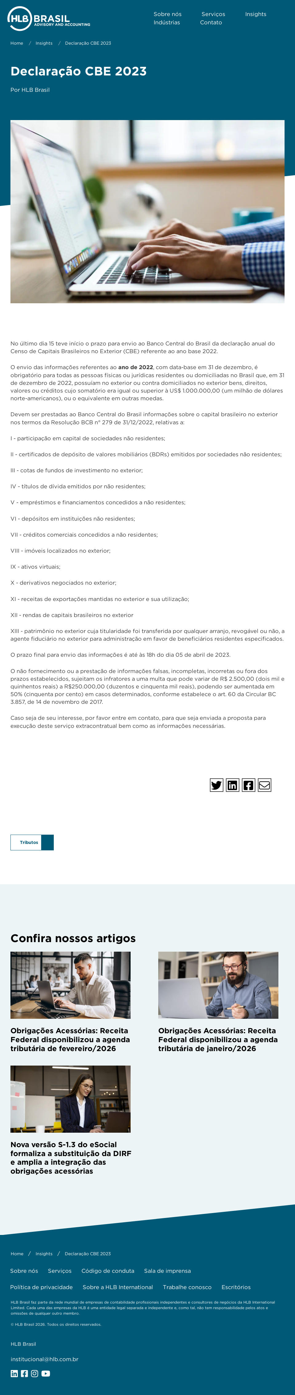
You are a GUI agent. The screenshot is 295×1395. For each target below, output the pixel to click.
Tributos (29, 842)
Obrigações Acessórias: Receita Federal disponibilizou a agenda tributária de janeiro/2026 (218, 1039)
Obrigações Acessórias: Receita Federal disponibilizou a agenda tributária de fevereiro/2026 (70, 1039)
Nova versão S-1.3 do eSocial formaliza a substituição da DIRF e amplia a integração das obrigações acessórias (71, 1157)
